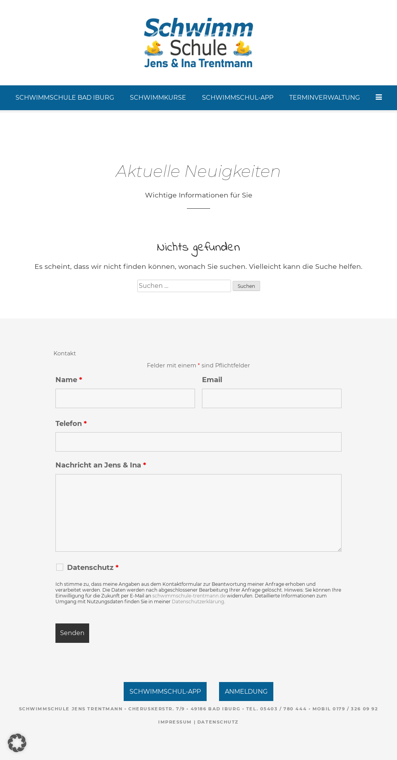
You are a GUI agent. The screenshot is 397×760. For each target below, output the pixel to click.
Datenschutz (218, 722)
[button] (17, 743)
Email (212, 380)
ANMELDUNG (246, 691)
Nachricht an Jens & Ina (100, 465)
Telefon (71, 423)
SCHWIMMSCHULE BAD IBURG (65, 97)
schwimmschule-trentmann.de (189, 596)
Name (68, 380)
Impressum (175, 722)
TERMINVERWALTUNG (325, 97)
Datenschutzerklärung (198, 601)
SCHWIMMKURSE (158, 97)
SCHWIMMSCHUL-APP (238, 97)
